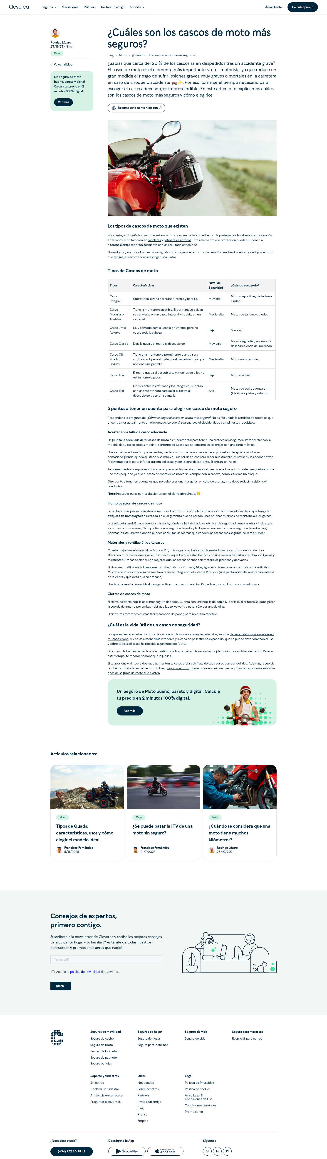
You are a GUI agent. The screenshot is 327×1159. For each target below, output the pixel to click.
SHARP (259, 533)
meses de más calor (245, 584)
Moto (122, 55)
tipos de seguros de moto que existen (134, 673)
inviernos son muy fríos (186, 567)
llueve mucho (152, 567)
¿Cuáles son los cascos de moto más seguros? (163, 55)
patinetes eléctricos (177, 240)
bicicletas (154, 240)
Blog (111, 55)
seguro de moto (178, 668)
